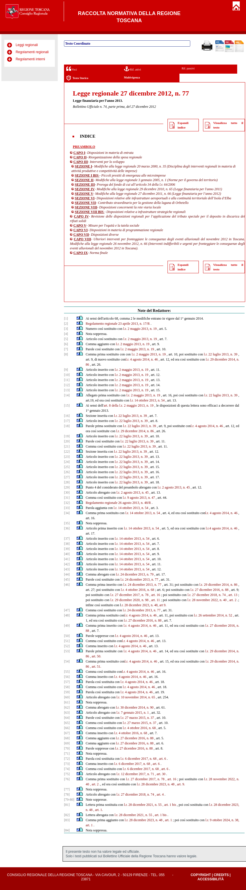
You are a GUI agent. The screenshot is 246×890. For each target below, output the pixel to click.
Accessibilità (211, 879)
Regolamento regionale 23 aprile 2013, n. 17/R (118, 324)
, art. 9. (180, 784)
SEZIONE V (84, 194)
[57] (67, 682)
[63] (67, 713)
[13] (67, 390)
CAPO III (80, 162)
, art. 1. (98, 810)
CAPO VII (81, 235)
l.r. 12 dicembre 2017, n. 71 (135, 774)
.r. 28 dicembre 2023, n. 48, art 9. (143, 605)
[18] (67, 426)
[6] (66, 344)
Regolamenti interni (30, 59)
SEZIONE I (83, 166)
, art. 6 (161, 759)
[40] (67, 554)
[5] (66, 339)
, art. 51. (95, 666)
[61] (67, 702)
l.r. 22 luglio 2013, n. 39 (220, 354)
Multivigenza (132, 77)
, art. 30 (160, 774)
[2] (66, 324)
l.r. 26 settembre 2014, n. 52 (213, 615)
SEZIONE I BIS (87, 175)
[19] (67, 436)
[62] (67, 707)
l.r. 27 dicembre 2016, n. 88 (210, 590)
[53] (67, 651)
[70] (67, 748)
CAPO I (79, 153)
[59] (67, 692)
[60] (67, 697)
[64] (67, 718)
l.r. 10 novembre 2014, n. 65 (135, 697)
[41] (67, 559)
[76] (67, 779)
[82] (67, 815)
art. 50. (96, 656)
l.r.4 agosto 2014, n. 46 (221, 528)
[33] (67, 508)
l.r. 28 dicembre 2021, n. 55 (143, 805)
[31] (67, 498)
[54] (67, 661)
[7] (66, 349)
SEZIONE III (85, 185)
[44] (67, 574)
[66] (67, 728)
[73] (67, 764)
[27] (67, 477)
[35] (67, 523)
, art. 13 (232, 595)
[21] (67, 446)
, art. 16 (154, 595)
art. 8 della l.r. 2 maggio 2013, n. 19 (128, 405)
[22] (67, 452)
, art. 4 (159, 794)
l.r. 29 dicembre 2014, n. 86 (135, 431)
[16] (67, 416)
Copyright (201, 875)
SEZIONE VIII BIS (89, 212)
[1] (66, 318)
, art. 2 (232, 600)
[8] (66, 354)
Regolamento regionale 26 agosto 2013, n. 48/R (118, 503)
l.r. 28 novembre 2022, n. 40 (206, 600)
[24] (67, 462)
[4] (66, 334)
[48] (67, 615)
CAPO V (79, 225)
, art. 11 (154, 600)
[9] (66, 370)
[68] (67, 738)
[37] (67, 539)
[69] (67, 743)
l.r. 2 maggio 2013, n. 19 (140, 329)
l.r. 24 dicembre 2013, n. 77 (139, 579)
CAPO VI (80, 230)
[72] (67, 759)
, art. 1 (167, 820)
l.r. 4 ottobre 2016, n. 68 (137, 590)
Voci (71, 68)
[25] (67, 467)
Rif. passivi (188, 68)
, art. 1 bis (169, 805)
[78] (67, 794)
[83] (67, 820)
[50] (67, 636)
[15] (67, 405)
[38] (67, 544)
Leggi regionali (27, 45)
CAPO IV (81, 216)
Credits (221, 875)
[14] (67, 395)
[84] (67, 830)
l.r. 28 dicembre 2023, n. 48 (155, 784)
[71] (67, 754)
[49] (67, 626)
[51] (67, 641)
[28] (67, 482)
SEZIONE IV (85, 189)
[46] (67, 585)
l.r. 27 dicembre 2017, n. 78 (129, 595)
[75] (67, 774)
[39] (67, 549)
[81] (67, 805)
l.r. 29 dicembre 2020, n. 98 (129, 600)
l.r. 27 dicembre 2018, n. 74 (206, 595)
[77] (67, 789)
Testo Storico (77, 78)
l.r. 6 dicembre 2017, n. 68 (138, 759)
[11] (67, 380)
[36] (67, 528)
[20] (67, 441)
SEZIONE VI (84, 198)
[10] (67, 375)
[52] (67, 646)
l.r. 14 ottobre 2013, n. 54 (147, 400)
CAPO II (79, 157)
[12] (67, 385)
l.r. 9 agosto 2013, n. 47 (139, 498)
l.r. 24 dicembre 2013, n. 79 (134, 574)
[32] (67, 503)
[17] (67, 421)
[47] (67, 610)
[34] (67, 513)
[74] (67, 769)
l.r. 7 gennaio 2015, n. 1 (132, 713)
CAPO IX (80, 253)
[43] (67, 569)
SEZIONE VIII (86, 207)
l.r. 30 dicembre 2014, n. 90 (134, 707)
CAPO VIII (82, 239)
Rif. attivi (132, 68)
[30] (67, 492)
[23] (67, 457)
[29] (67, 487)
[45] (67, 579)
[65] (67, 723)
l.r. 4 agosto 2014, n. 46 (142, 359)
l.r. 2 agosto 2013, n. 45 (174, 487)
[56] (67, 677)
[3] (66, 329)
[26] (67, 472)
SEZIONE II (84, 180)
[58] (67, 687)
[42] (67, 564)
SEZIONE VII (85, 203)
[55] (67, 672)
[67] (67, 733)
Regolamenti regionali (32, 52)
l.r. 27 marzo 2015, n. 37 (137, 718)
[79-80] (69, 800)
